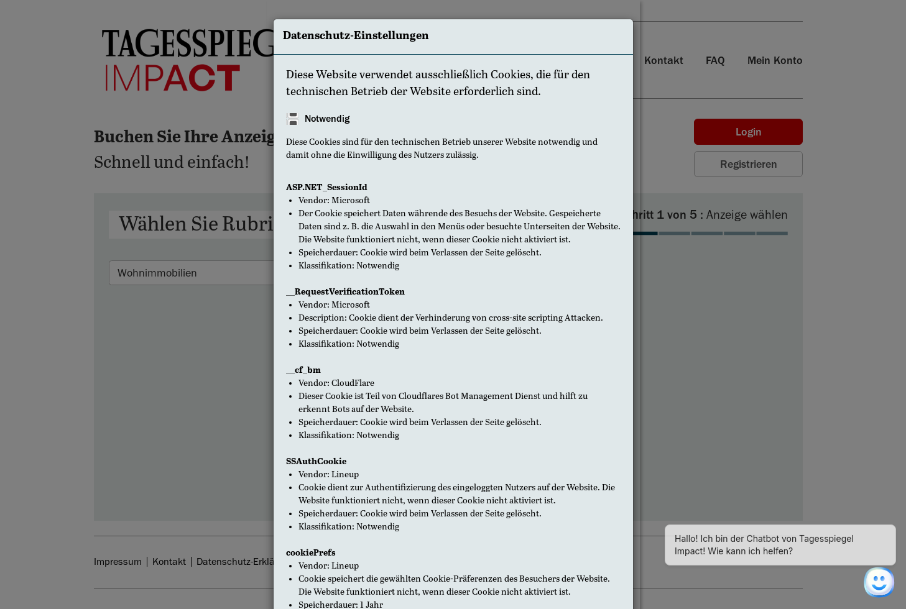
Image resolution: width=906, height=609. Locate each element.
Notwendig (327, 119)
